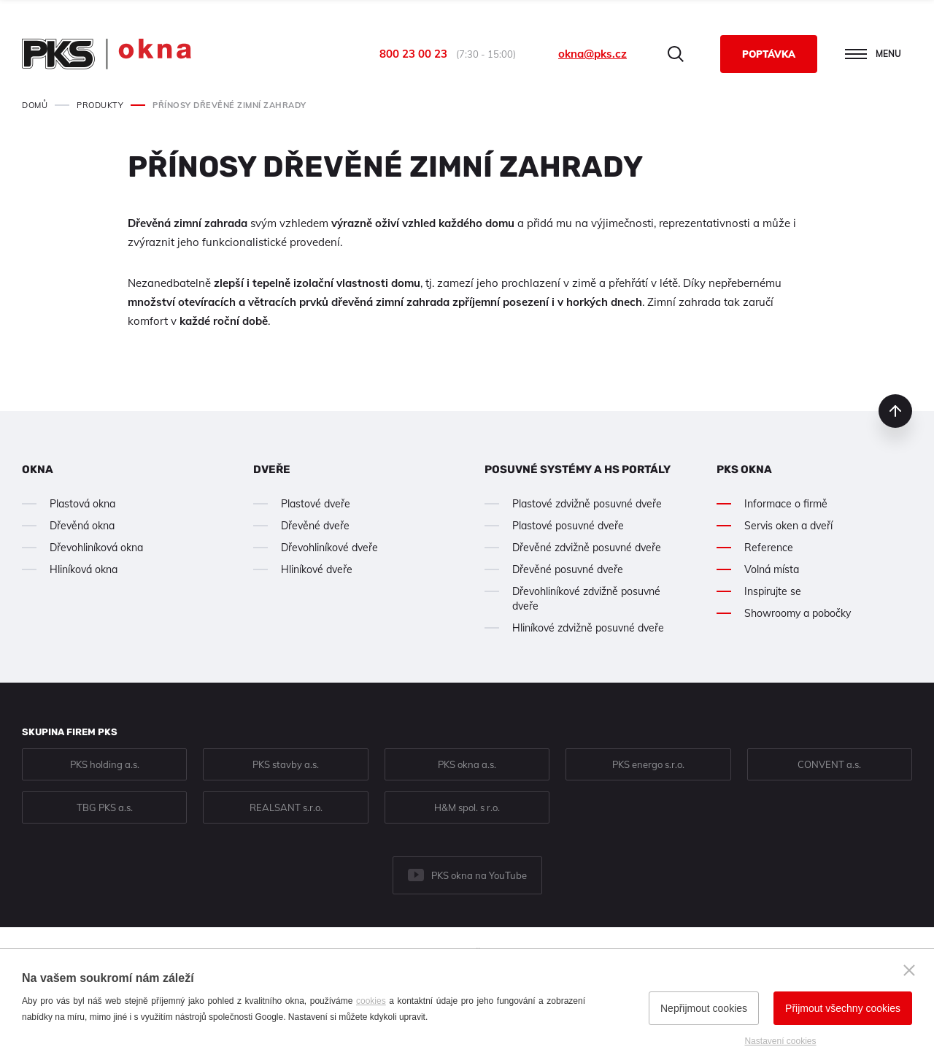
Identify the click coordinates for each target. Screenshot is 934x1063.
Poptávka (768, 54)
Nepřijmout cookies (703, 1008)
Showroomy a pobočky (797, 613)
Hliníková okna (83, 569)
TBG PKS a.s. (105, 807)
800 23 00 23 (413, 54)
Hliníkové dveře (316, 569)
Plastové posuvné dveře (568, 525)
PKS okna (744, 469)
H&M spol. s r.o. (467, 807)
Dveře (271, 469)
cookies (371, 1001)
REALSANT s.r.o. (286, 807)
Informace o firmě (785, 503)
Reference (768, 547)
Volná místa (771, 569)
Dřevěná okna (82, 525)
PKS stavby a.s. (285, 764)
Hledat (676, 54)
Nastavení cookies (780, 1041)
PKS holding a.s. (104, 764)
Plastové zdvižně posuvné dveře (587, 503)
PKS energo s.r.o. (648, 764)
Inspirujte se (772, 591)
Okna (37, 469)
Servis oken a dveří (788, 525)
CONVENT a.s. (829, 764)
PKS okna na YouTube (479, 875)
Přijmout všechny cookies (842, 1008)
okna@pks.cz (592, 54)
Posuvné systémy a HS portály (578, 469)
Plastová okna (82, 503)
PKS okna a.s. (467, 764)
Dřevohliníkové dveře (329, 547)
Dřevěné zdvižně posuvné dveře (586, 547)
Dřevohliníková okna (96, 547)
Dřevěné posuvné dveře (567, 569)
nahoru (895, 411)
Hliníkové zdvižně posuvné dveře (588, 627)
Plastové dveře (315, 503)
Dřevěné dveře (315, 525)
